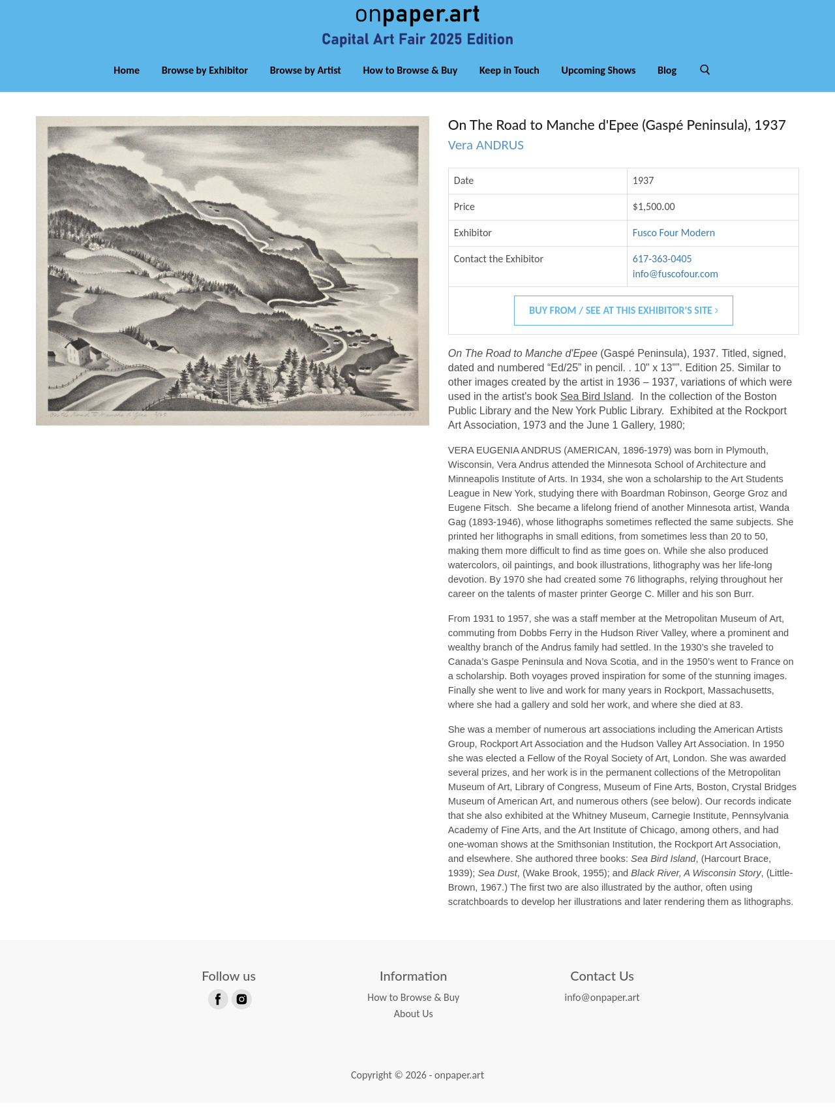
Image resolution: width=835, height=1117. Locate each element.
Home (127, 84)
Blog (667, 84)
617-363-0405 (662, 272)
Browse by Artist (305, 84)
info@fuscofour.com (675, 287)
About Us (413, 1028)
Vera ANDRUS (486, 159)
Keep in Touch (509, 84)
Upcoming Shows (598, 84)
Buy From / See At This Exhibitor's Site (623, 324)
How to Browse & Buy (410, 84)
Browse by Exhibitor (205, 84)
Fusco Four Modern (674, 246)
